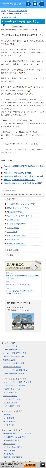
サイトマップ (8, 425)
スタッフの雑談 (13, 228)
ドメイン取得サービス (12, 406)
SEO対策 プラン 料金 (11, 389)
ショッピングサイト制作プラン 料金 (17, 382)
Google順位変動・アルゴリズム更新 (21, 204)
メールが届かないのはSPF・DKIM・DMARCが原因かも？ (20, 292)
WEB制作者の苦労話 (15, 212)
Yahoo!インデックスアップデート (20, 216)
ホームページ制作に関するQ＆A (15, 370)
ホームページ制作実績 (12, 367)
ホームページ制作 (10, 346)
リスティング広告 (10, 396)
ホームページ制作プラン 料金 (14, 353)
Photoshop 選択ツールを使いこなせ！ (19, 180)
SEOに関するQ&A (10, 392)
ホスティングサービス (12, 399)
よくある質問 (8, 418)
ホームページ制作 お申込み (14, 373)
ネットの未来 (12, 232)
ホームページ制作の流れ (12, 350)
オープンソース (13, 220)
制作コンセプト (9, 360)
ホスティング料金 (10, 403)
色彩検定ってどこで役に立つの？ (19, 284)
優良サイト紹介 (13, 239)
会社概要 (6, 415)
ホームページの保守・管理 (13, 363)
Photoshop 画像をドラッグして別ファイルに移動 (23, 176)
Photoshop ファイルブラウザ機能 (17, 173)
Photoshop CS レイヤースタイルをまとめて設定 (23, 183)
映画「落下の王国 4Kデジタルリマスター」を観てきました (22, 277)
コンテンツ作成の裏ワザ (16, 224)
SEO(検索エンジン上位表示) (18, 208)
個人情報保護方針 (10, 421)
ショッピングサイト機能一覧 (14, 385)
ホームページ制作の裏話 (16, 236)
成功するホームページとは (13, 356)
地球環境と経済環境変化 (16, 244)
